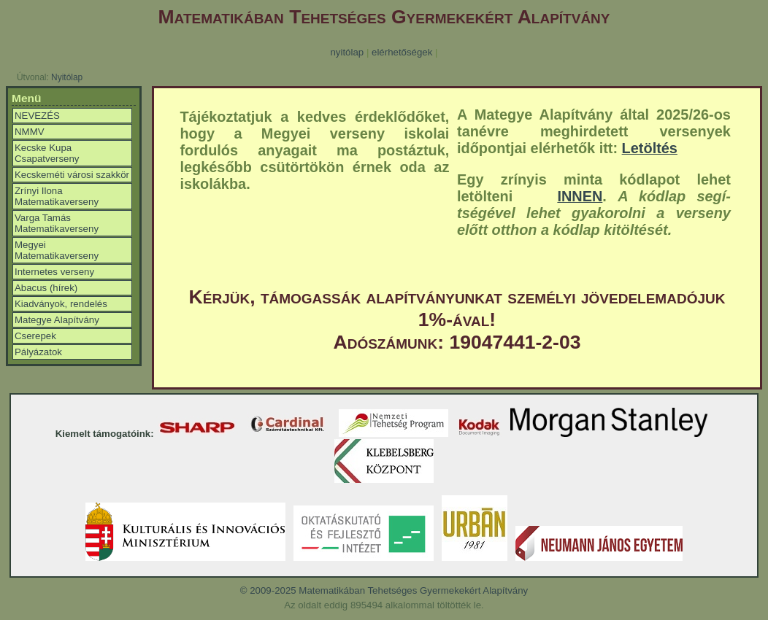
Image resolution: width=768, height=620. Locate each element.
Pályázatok (38, 351)
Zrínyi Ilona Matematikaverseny (57, 196)
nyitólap (347, 52)
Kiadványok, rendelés (61, 303)
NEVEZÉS (37, 115)
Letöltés (649, 148)
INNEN (579, 196)
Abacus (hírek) (46, 287)
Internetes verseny (54, 271)
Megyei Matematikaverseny (57, 250)
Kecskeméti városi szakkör (72, 174)
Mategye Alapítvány (57, 319)
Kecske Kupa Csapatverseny (47, 153)
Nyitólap (66, 77)
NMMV (30, 131)
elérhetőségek (402, 52)
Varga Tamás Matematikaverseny (57, 223)
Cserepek (35, 335)
